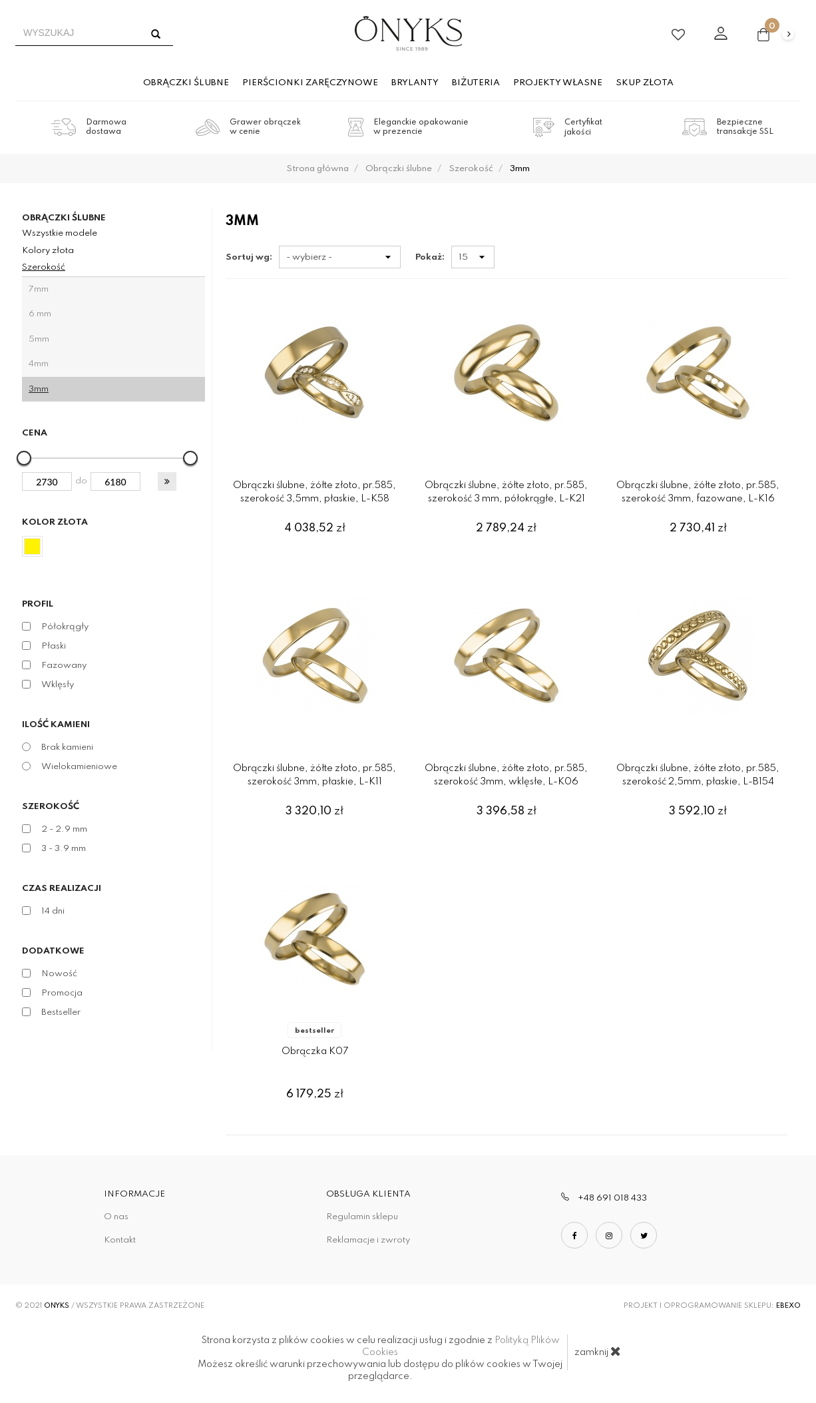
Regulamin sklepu (362, 1217)
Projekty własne (557, 83)
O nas (116, 1217)
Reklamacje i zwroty (368, 1240)
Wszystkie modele (59, 233)
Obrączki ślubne (186, 83)
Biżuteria (476, 83)
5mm (39, 339)
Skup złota (645, 83)
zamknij (597, 1351)
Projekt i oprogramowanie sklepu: (712, 1306)
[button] (167, 481)
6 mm (40, 314)
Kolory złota (48, 250)
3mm (39, 389)
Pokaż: (430, 257)
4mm (39, 364)
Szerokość (43, 267)
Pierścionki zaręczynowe (310, 83)
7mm (39, 289)
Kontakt (120, 1240)
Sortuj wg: (249, 257)
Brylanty (415, 83)
